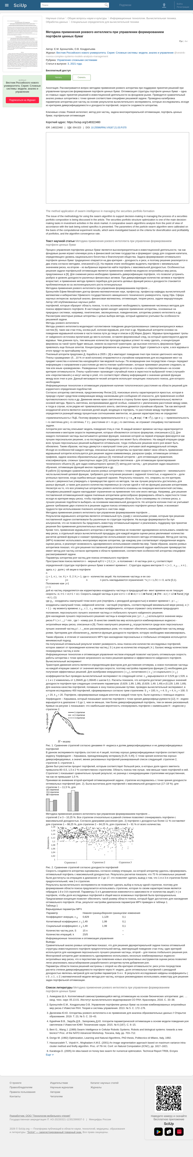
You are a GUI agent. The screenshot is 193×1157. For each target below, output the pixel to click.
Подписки (125, 5)
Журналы (96, 1087)
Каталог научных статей (105, 1082)
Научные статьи (55, 18)
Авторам (55, 1092)
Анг (186, 41)
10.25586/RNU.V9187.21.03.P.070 (109, 127)
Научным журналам (61, 1087)
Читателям (56, 1096)
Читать (58, 77)
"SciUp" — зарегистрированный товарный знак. (54, 1132)
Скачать (81, 77)
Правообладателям (21, 1087)
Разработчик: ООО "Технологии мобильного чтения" (40, 1115)
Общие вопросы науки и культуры (87, 18)
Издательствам (59, 1082)
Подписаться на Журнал (22, 100)
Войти (180, 4)
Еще (48, 1054)
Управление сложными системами (77, 60)
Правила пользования (22, 1092)
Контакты (15, 1096)
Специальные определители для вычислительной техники (105, 21)
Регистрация (183, 7)
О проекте (15, 1082)
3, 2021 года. (75, 63)
